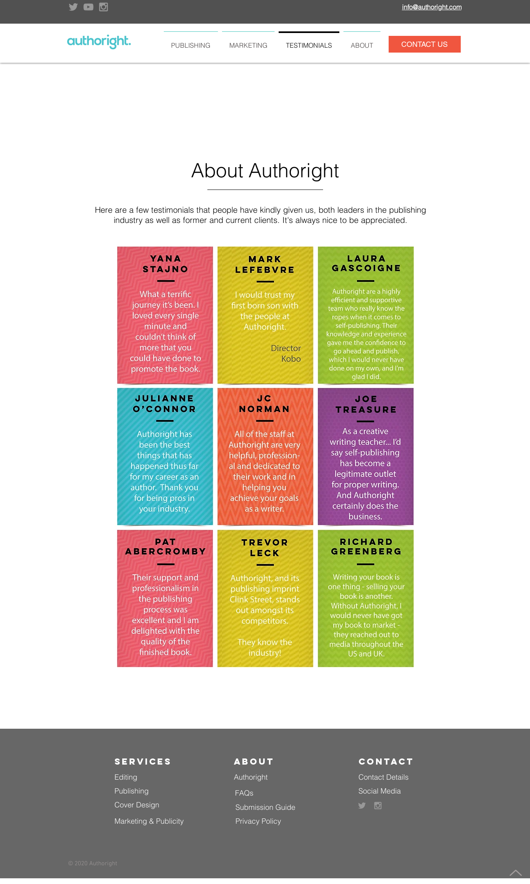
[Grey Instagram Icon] (103, 7)
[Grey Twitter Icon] (73, 7)
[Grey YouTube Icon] (88, 7)
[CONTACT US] (425, 44)
